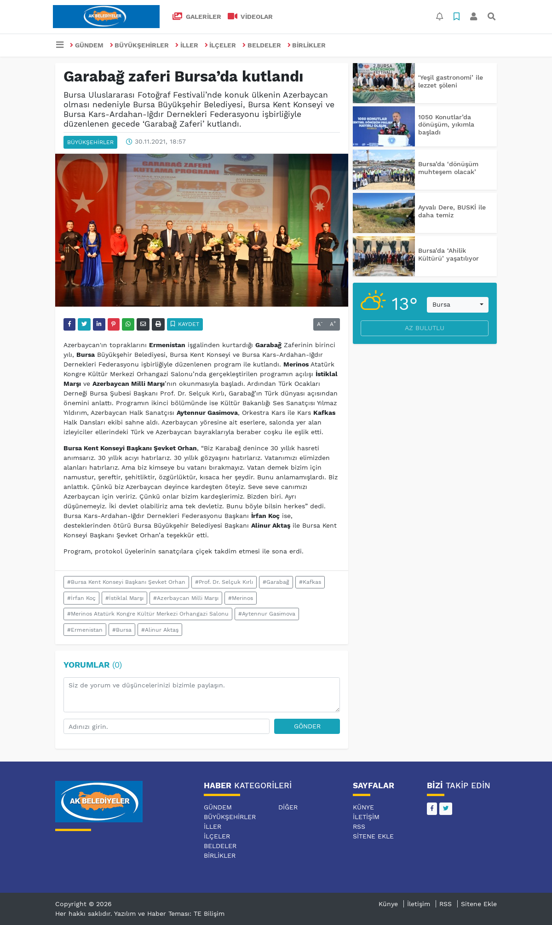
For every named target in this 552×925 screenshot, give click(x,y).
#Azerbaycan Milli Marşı (185, 598)
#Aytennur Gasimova (266, 614)
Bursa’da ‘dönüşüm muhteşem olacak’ (448, 167)
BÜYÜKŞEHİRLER (139, 45)
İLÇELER (220, 45)
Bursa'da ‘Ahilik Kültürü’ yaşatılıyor (448, 254)
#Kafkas (310, 582)
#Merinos (240, 598)
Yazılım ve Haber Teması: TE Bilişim (169, 913)
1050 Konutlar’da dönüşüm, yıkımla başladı (446, 124)
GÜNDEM (87, 45)
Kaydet (185, 324)
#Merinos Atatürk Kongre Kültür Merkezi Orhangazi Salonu (148, 614)
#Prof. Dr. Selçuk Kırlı (224, 582)
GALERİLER (196, 16)
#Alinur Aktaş (159, 630)
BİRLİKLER (307, 45)
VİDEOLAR (250, 16)
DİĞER (288, 807)
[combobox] (458, 305)
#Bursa (122, 630)
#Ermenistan (85, 630)
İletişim (366, 816)
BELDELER (261, 45)
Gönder (307, 726)
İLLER (186, 45)
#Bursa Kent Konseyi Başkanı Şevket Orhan (126, 582)
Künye (363, 807)
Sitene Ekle (373, 836)
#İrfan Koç (81, 598)
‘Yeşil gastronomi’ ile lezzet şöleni (450, 81)
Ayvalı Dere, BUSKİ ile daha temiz (452, 211)
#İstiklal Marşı (124, 598)
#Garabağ (276, 582)
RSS (359, 826)
